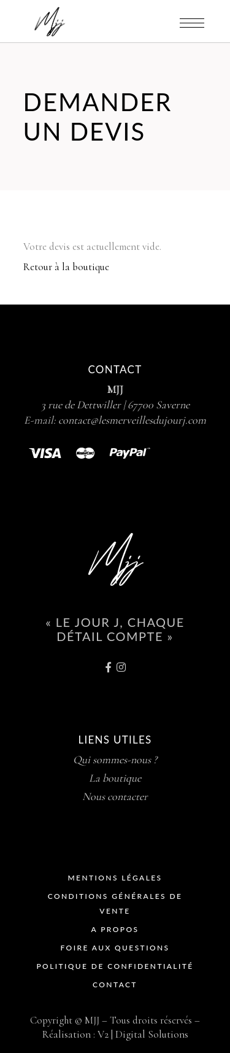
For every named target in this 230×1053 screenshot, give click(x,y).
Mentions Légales (114, 877)
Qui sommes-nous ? (115, 759)
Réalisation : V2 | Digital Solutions (115, 1034)
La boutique (115, 778)
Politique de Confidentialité (114, 966)
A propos (115, 929)
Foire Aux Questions (115, 947)
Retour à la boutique (66, 266)
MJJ (115, 389)
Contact (115, 984)
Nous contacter (115, 796)
